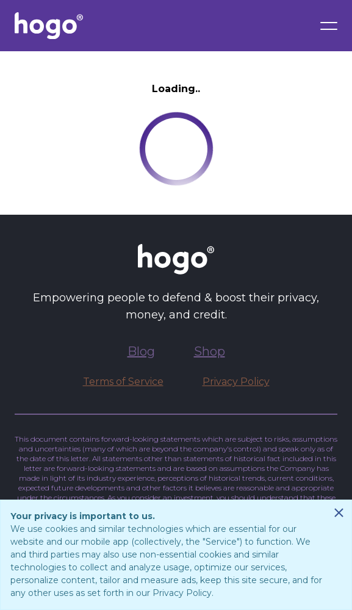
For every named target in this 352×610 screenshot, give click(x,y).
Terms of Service (123, 381)
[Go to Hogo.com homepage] (49, 25)
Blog (141, 351)
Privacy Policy (236, 381)
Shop (209, 351)
